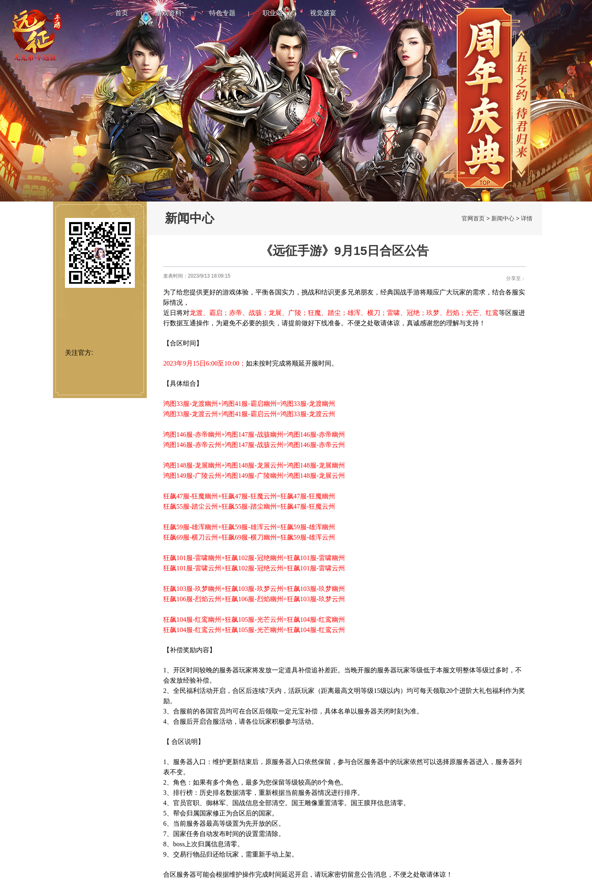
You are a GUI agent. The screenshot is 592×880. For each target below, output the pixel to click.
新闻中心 (502, 218)
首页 (121, 12)
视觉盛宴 (323, 12)
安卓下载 (100, 330)
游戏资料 (168, 12)
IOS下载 (100, 307)
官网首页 (473, 218)
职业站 (272, 12)
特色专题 (222, 12)
